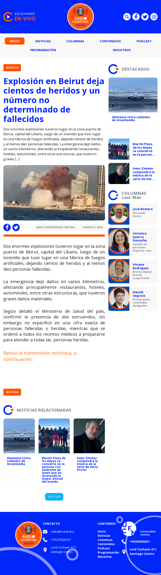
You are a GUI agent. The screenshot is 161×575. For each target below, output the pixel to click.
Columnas (75, 41)
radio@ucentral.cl (62, 532)
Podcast (144, 41)
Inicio (14, 41)
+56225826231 (61, 540)
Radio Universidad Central (55, 227)
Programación (43, 50)
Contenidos (110, 41)
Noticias (43, 41)
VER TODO (54, 496)
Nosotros (122, 50)
